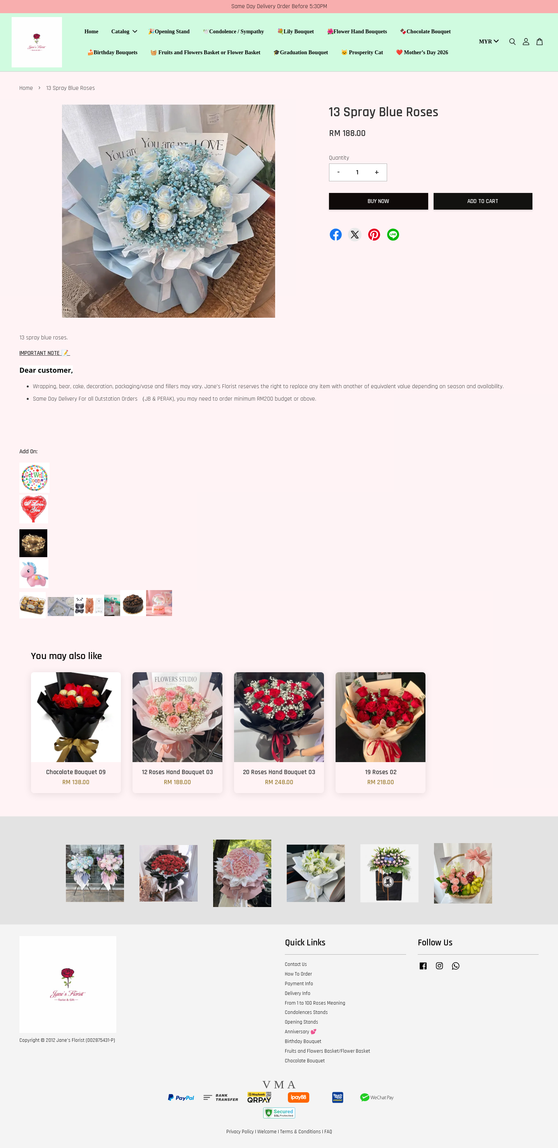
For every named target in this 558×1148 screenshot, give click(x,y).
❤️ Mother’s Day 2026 (422, 52)
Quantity (339, 158)
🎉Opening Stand (168, 31)
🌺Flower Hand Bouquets (357, 31)
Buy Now (378, 201)
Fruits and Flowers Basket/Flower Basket (327, 1051)
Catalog (124, 31)
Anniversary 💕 (301, 1032)
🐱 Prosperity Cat (362, 52)
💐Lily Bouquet (295, 31)
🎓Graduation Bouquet (300, 52)
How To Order (298, 974)
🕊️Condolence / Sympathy (233, 31)
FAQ (328, 1132)
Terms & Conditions (300, 1132)
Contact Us (296, 964)
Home (91, 31)
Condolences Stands (306, 1012)
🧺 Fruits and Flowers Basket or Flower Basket (205, 52)
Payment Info (299, 984)
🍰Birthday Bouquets (112, 52)
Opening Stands (301, 1022)
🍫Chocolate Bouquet (425, 31)
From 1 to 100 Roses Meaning (315, 1003)
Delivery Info (297, 993)
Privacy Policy (240, 1132)
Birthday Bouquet (303, 1041)
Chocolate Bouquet (305, 1061)
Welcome (267, 1132)
